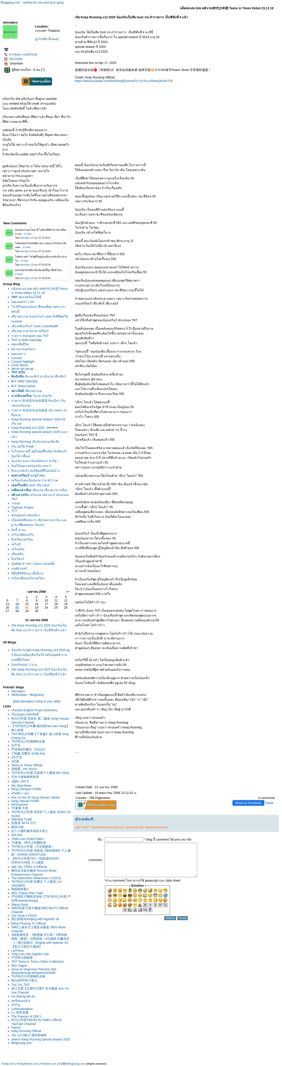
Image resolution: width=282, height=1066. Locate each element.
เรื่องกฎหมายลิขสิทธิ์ (25, 714)
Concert (16, 358)
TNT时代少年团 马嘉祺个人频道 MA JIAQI (40, 772)
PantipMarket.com (27, 1063)
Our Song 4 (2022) (24, 915)
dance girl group (22, 368)
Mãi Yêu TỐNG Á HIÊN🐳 (29, 867)
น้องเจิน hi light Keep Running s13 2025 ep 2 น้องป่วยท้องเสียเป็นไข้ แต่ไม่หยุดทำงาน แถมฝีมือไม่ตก (40, 654)
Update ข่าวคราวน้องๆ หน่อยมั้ (33, 563)
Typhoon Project (22, 507)
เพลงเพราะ (18, 354)
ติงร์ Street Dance (23, 386)
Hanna (15, 1027)
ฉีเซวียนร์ (17, 559)
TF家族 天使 (19, 808)
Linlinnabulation (22, 1009)
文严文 (15, 745)
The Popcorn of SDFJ (26, 1016)
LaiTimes (17, 950)
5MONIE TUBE (21, 819)
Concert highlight (22, 361)
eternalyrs (18, 691)
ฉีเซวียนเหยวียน (22, 539)
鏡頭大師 (17, 827)
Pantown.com (48, 1063)
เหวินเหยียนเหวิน (22, 534)
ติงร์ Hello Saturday (24, 381)
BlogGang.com (21, 1043)
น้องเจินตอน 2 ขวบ (24, 664)
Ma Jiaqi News (21, 785)
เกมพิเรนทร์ (19, 568)
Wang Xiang (19, 904)
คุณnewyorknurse (156, 827)
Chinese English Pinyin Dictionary (34, 710)
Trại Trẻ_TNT (20, 984)
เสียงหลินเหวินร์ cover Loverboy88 (34, 326)
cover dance (19, 365)
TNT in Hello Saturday (26, 340)
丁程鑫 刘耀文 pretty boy (28, 753)
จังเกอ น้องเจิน (31, 395)
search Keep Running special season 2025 (40, 1039)
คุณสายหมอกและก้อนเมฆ (107, 827)
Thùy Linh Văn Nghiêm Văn (30, 954)
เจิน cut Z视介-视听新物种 (29, 1035)
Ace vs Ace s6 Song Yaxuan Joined (35, 797)
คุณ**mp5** (82, 827)
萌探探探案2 (19, 889)
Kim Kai (16, 835)
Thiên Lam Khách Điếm (27, 839)
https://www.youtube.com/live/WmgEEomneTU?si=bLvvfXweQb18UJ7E (124, 81)
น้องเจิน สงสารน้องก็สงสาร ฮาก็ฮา (34, 461)
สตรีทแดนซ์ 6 (20, 1001)
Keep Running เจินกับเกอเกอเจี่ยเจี (35, 441)
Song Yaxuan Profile (25, 801)
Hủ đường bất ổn (23, 996)
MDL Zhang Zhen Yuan (27, 893)
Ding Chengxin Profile (26, 789)
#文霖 (15, 761)
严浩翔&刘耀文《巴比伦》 (29, 749)
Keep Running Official (26, 1031)
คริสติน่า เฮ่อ (20, 793)
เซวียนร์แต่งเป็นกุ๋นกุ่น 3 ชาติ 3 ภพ (34, 480)
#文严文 (16, 757)
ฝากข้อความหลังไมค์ (20, 54)
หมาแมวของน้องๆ (23, 349)
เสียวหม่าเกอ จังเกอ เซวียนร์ (30, 331)
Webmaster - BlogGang (27, 694)
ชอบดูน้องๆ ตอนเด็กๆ (25, 515)
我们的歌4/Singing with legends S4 (35, 919)
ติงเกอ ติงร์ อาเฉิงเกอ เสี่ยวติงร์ (38, 376)
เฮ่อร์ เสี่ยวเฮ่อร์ (30, 485)
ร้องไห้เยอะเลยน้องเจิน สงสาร (31, 466)
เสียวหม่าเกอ (26, 391)
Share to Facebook (248, 803)
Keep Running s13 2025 (27, 427)
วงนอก (15, 503)
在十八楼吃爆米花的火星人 (29, 831)
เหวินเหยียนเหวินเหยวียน (28, 578)
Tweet (269, 803)
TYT (14, 511)
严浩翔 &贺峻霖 (22, 957)
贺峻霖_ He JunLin (24, 769)
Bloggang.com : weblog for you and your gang (32, 2)
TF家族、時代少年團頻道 (28, 842)
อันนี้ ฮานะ (18, 529)
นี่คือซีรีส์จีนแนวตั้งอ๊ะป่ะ (27, 573)
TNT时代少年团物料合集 (28, 741)
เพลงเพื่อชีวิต (20, 344)
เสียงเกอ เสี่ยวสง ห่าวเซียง (39, 490)
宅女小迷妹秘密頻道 (25, 776)
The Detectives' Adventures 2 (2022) (36, 878)
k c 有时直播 (19, 1012)
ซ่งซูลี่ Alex (28, 475)
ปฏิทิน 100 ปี (19, 781)
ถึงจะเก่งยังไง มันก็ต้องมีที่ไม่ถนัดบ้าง (35, 470)
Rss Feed (13, 59)
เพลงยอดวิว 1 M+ (23, 302)
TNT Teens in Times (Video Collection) (37, 961)
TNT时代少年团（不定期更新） (32, 846)
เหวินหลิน (17, 549)
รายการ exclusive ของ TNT (29, 336)
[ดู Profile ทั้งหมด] (47, 39)
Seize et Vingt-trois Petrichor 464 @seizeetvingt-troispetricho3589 (33, 971)
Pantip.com (8, 1063)
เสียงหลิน (17, 554)
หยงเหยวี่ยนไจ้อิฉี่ (26, 297)
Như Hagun (19, 965)
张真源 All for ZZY (23, 823)
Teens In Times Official (26, 765)
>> (67, 591)
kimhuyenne (19, 804)
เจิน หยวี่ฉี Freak (22, 446)
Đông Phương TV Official (28, 923)
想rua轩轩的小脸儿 (24, 980)
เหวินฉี (15, 544)
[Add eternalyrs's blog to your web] (36, 701)
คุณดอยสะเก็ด (135, 827)
